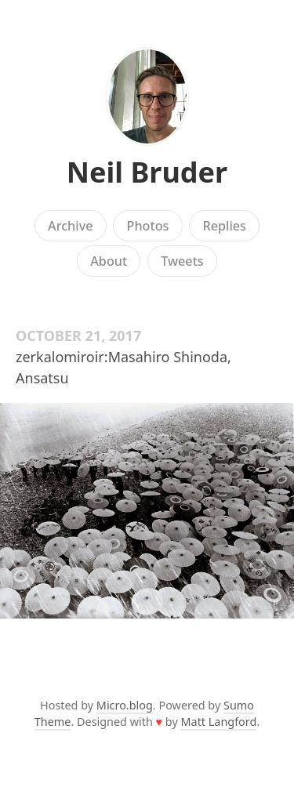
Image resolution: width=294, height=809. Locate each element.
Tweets (182, 261)
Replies (223, 225)
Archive (70, 225)
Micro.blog (124, 705)
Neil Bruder (147, 172)
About (108, 261)
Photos (148, 225)
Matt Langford (219, 721)
